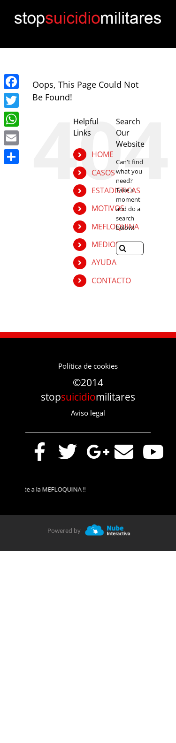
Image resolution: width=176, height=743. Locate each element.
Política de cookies (88, 366)
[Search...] (130, 248)
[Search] (123, 248)
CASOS (103, 172)
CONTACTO (111, 280)
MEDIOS (106, 244)
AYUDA (104, 262)
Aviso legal (88, 412)
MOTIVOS (108, 208)
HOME (103, 154)
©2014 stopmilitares (88, 390)
